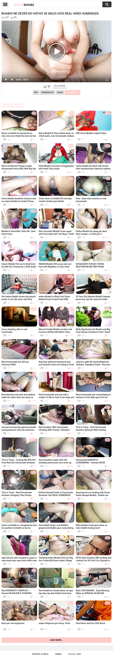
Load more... (56, 640)
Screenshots (47, 92)
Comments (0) (72, 92)
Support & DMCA (40, 654)
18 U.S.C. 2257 (74, 654)
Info (36, 92)
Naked (24, 5)
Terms (58, 654)
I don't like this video (49, 86)
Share (60, 92)
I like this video (45, 86)
